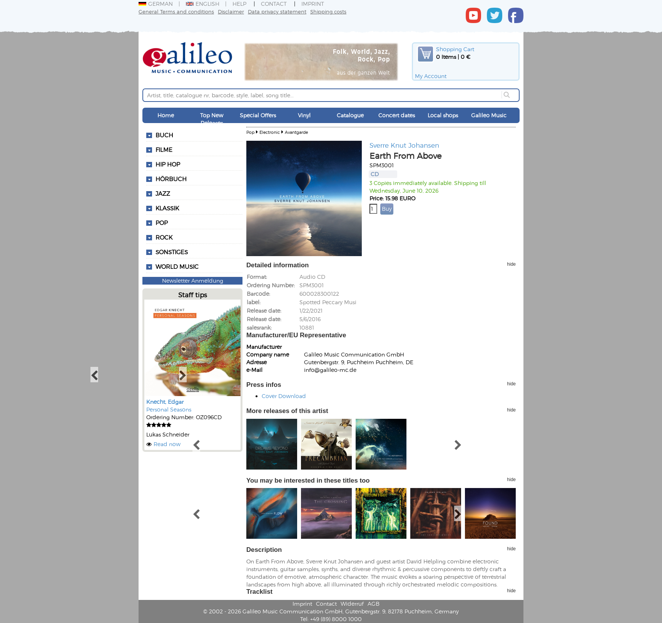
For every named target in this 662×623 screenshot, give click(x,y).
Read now (167, 444)
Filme (163, 149)
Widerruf (352, 603)
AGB (373, 603)
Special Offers (258, 115)
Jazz (162, 193)
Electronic (269, 132)
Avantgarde (296, 132)
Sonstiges (171, 251)
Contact (274, 3)
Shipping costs (328, 11)
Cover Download (284, 396)
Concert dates (396, 115)
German (156, 3)
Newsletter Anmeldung (192, 280)
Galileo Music (489, 115)
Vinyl (304, 115)
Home (165, 115)
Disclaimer (231, 11)
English (202, 3)
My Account (430, 76)
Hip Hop (167, 164)
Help (239, 3)
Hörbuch (171, 178)
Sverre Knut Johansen (404, 145)
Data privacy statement (277, 11)
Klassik (167, 208)
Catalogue (350, 115)
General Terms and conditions (176, 11)
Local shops (443, 115)
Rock (163, 237)
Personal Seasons (168, 409)
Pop (161, 222)
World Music (177, 266)
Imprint (312, 3)
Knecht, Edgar (165, 401)
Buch (164, 135)
